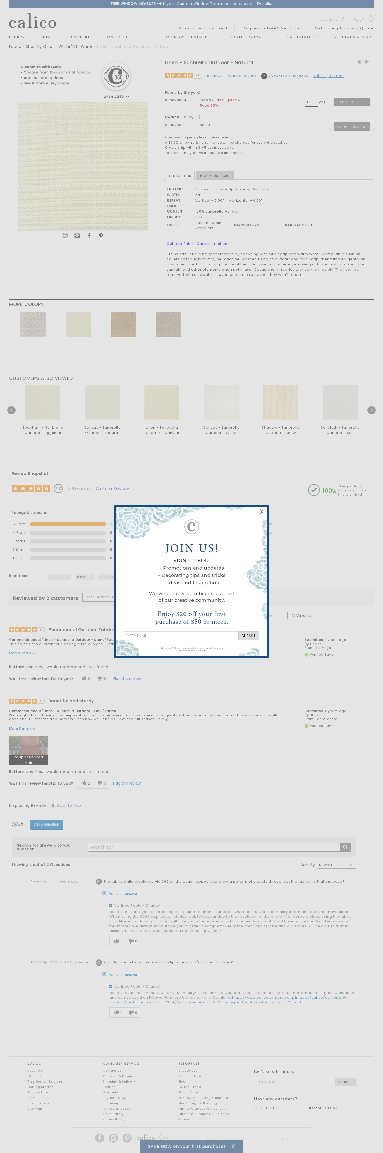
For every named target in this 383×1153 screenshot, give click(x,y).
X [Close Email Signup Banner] (262, 511)
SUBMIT (249, 635)
